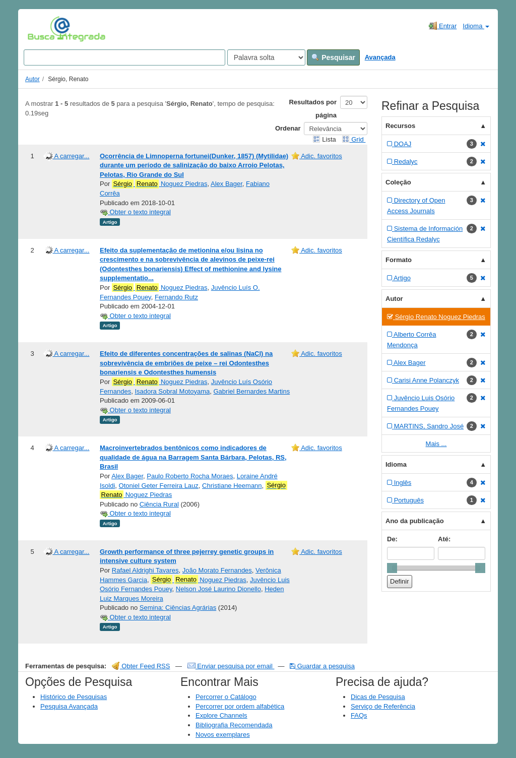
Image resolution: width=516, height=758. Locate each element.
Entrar (443, 26)
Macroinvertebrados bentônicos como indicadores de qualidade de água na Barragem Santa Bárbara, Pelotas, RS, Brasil (193, 457)
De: (392, 539)
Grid (354, 139)
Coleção (398, 182)
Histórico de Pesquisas (73, 697)
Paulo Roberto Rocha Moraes (190, 476)
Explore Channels (221, 715)
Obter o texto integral (135, 212)
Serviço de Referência (383, 706)
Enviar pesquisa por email (231, 666)
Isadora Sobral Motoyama (172, 391)
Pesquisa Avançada (69, 706)
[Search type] (266, 57)
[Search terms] (124, 57)
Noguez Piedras (160, 183)
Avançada (380, 57)
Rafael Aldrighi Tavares (145, 570)
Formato (398, 260)
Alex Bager (226, 183)
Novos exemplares (223, 734)
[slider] (392, 568)
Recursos (400, 126)
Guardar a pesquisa (322, 666)
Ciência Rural (159, 504)
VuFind (43, 28)
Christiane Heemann (232, 485)
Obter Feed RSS (141, 666)
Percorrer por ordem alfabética (240, 706)
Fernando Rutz (176, 297)
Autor (32, 79)
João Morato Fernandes (217, 570)
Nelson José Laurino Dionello (218, 589)
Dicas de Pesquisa (378, 697)
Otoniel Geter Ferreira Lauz (159, 485)
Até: (444, 539)
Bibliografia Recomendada (234, 725)
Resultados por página (313, 108)
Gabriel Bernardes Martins (251, 391)
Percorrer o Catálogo (226, 697)
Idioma (476, 26)
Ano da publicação (414, 521)
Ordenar (288, 128)
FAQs (359, 715)
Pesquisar (333, 57)
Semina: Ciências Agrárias (178, 607)
